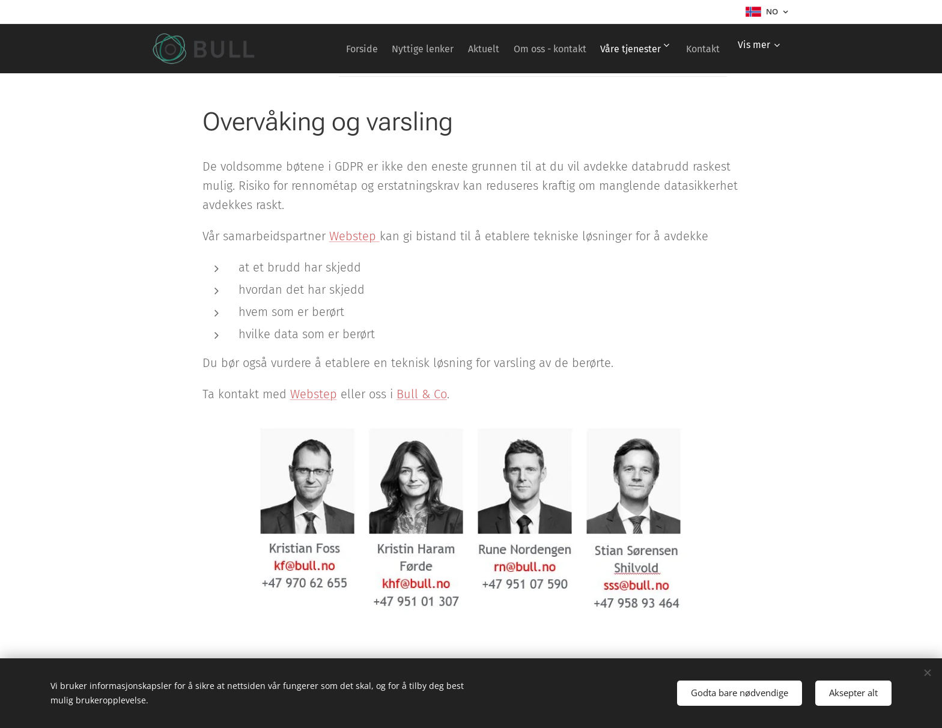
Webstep (354, 236)
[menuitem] (379, 48)
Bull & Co (422, 394)
